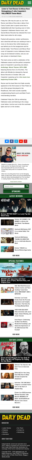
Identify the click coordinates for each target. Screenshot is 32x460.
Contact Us (20, 430)
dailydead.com (20, 451)
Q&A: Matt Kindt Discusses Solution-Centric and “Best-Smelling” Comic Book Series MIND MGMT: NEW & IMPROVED (23, 290)
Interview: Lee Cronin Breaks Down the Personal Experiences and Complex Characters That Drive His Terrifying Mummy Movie (22, 302)
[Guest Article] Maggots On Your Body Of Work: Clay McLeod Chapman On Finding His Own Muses (15, 359)
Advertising (20, 432)
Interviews (6, 434)
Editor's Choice (16, 339)
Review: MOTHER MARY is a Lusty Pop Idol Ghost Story (15, 215)
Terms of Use (6, 456)
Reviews (5, 432)
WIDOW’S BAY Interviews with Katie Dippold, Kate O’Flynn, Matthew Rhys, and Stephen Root (15, 280)
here (19, 56)
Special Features (16, 260)
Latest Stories (7, 428)
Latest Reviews (16, 195)
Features (5, 430)
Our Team (20, 428)
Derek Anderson (17, 16)
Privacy (25, 455)
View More (16, 255)
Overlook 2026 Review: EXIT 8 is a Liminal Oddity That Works (23, 231)
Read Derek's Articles (16, 181)
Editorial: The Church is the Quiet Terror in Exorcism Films (23, 367)
